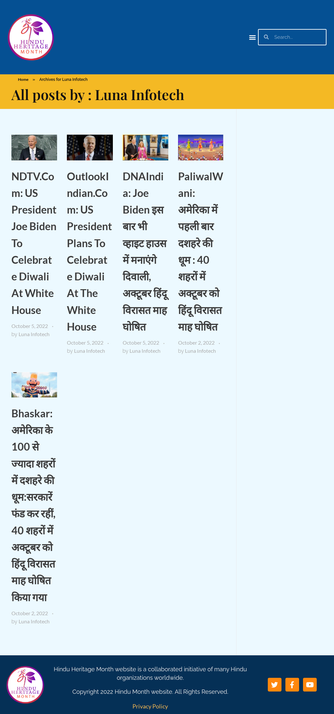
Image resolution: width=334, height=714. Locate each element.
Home (23, 79)
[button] (252, 37)
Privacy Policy (150, 706)
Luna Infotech (34, 334)
